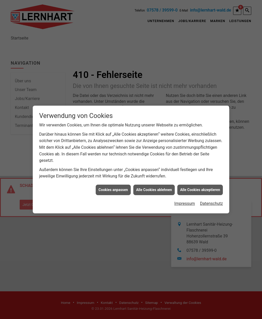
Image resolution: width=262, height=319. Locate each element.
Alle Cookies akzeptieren (200, 188)
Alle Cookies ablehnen (154, 188)
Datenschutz (211, 202)
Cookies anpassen (113, 188)
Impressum (184, 202)
